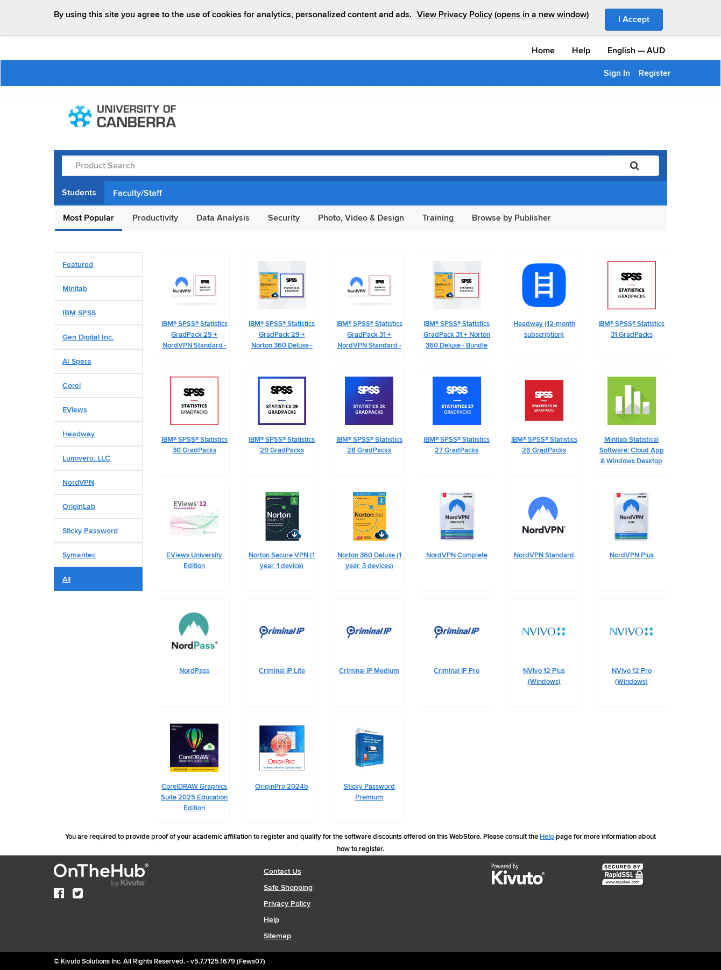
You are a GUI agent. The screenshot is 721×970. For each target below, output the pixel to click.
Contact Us (282, 871)
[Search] (635, 166)
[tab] (98, 264)
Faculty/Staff (137, 193)
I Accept (640, 19)
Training (438, 218)
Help (581, 50)
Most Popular (88, 218)
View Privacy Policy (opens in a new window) (503, 14)
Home (543, 50)
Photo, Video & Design (361, 218)
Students (79, 192)
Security (284, 218)
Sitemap (277, 935)
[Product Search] (336, 165)
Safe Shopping (288, 887)
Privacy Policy (287, 903)
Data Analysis (223, 218)
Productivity (155, 218)
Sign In (617, 73)
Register (655, 73)
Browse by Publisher (511, 218)
